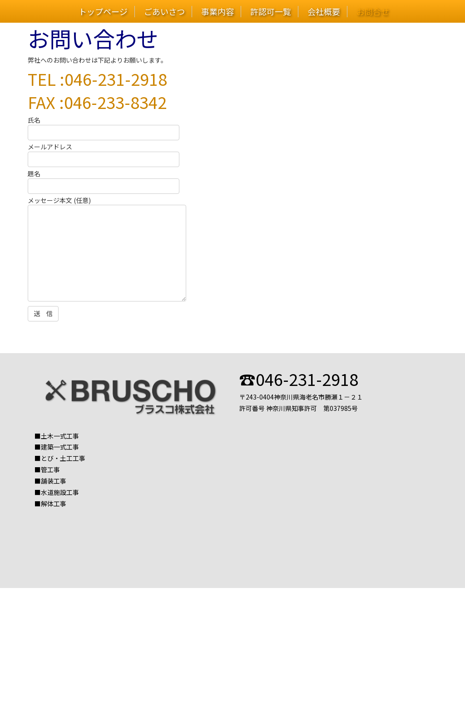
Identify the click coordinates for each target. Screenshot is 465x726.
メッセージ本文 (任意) (107, 250)
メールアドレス (103, 153)
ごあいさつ (164, 11)
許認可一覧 (270, 11)
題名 (103, 179)
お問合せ (372, 11)
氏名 (103, 126)
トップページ (103, 11)
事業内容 (217, 11)
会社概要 (323, 11)
